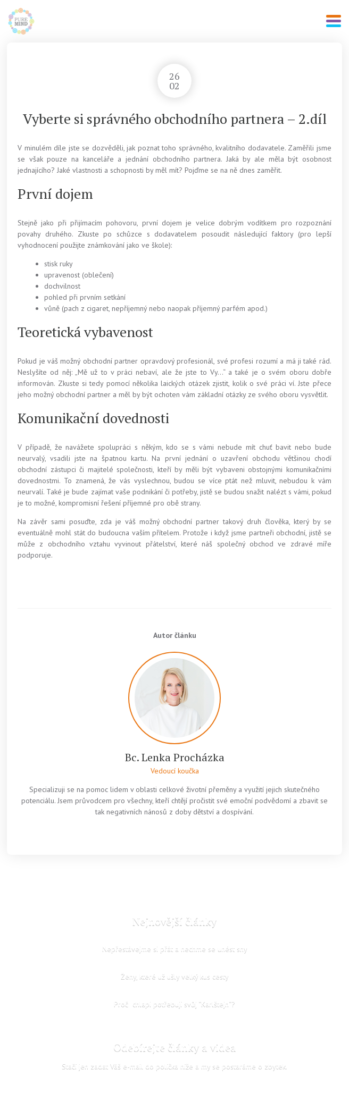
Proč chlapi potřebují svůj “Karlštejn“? (174, 1003)
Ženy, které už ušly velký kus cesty (175, 976)
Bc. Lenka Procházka (175, 757)
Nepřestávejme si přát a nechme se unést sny (174, 948)
